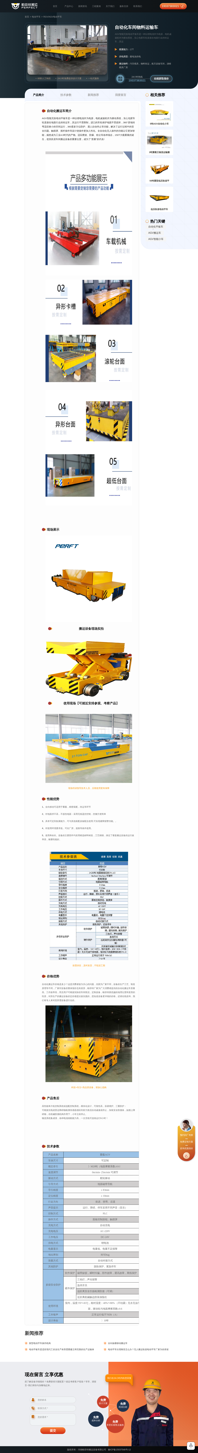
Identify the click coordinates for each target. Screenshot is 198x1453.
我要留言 (120, 94)
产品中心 (69, 6)
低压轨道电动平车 (159, 209)
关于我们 (110, 6)
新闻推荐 (93, 94)
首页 (55, 6)
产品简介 (38, 94)
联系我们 (137, 6)
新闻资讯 (82, 6)
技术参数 (65, 94)
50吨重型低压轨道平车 (159, 181)
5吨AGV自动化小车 (159, 124)
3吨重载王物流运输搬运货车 (159, 153)
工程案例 (96, 6)
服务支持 (124, 6)
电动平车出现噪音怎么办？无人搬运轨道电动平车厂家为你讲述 (138, 1349)
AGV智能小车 (156, 239)
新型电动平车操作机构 (40, 1343)
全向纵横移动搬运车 (117, 1343)
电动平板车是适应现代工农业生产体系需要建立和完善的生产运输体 (61, 1349)
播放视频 (120, 78)
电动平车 (36, 16)
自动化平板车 (155, 226)
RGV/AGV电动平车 (52, 16)
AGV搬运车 (154, 233)
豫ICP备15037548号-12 (119, 1449)
